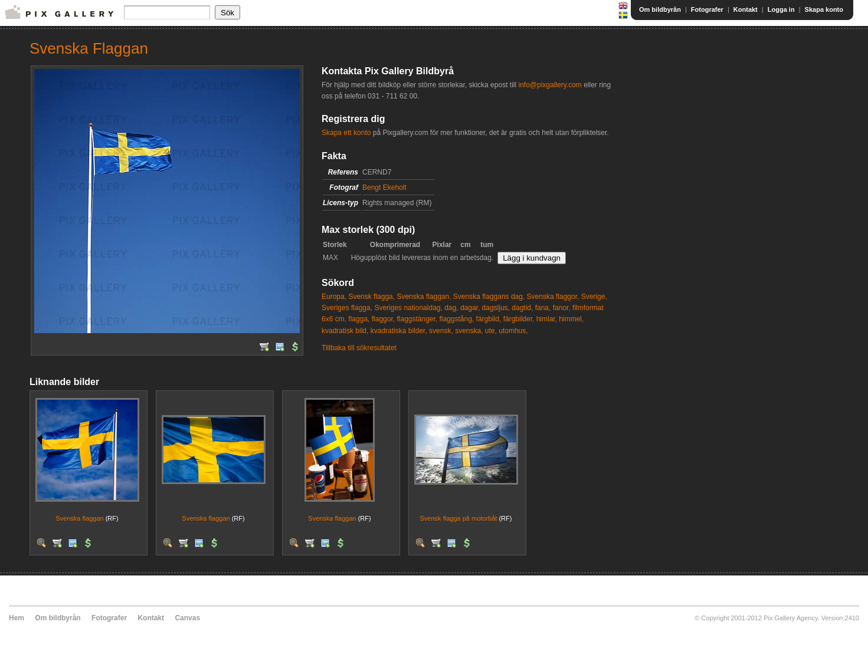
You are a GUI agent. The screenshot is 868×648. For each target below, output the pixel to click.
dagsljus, (496, 308)
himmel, (571, 319)
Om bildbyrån (660, 9)
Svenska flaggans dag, (489, 296)
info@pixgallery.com (549, 85)
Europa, (334, 296)
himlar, (546, 319)
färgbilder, (519, 319)
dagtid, (522, 308)
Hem (16, 618)
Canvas (187, 618)
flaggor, (383, 319)
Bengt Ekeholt (384, 187)
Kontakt (745, 9)
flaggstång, (457, 319)
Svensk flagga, (371, 296)
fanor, (562, 308)
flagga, (358, 319)
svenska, (469, 331)
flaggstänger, (417, 319)
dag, (451, 308)
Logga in (781, 9)
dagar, (470, 308)
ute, (491, 331)
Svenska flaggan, (424, 296)
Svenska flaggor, (553, 296)
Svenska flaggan (79, 518)
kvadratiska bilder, (399, 331)
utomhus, (513, 331)
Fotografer (707, 9)
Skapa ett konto (346, 133)
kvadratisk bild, (345, 331)
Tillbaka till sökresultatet (359, 348)
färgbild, (489, 319)
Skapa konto (824, 9)
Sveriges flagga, (347, 308)
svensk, (441, 331)
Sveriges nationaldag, (408, 308)
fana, (543, 308)
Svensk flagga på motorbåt (458, 518)
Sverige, (594, 296)
